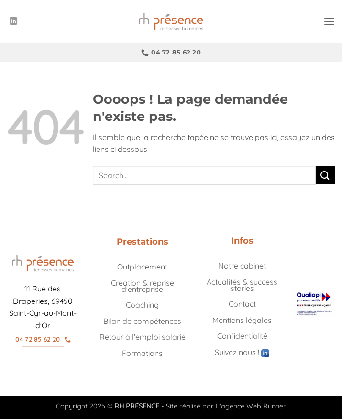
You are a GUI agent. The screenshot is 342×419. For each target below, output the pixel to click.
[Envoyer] (325, 175)
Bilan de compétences (142, 321)
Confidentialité (242, 336)
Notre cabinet (242, 265)
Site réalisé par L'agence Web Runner (226, 406)
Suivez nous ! (242, 352)
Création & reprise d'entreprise (142, 286)
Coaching (142, 305)
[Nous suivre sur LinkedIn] (13, 21)
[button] (329, 21)
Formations (142, 353)
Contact (242, 304)
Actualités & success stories (242, 285)
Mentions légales (242, 320)
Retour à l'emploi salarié (142, 337)
